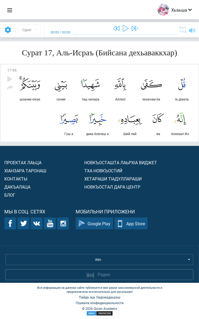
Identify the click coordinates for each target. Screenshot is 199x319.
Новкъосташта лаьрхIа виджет (120, 162)
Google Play (94, 223)
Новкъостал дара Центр (112, 187)
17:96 (12, 70)
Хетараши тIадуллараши (113, 179)
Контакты (15, 179)
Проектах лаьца (22, 162)
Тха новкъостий (103, 170)
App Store (131, 223)
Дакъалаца (17, 187)
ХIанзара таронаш (25, 170)
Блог (9, 195)
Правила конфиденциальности (100, 303)
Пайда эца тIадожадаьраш (99, 297)
